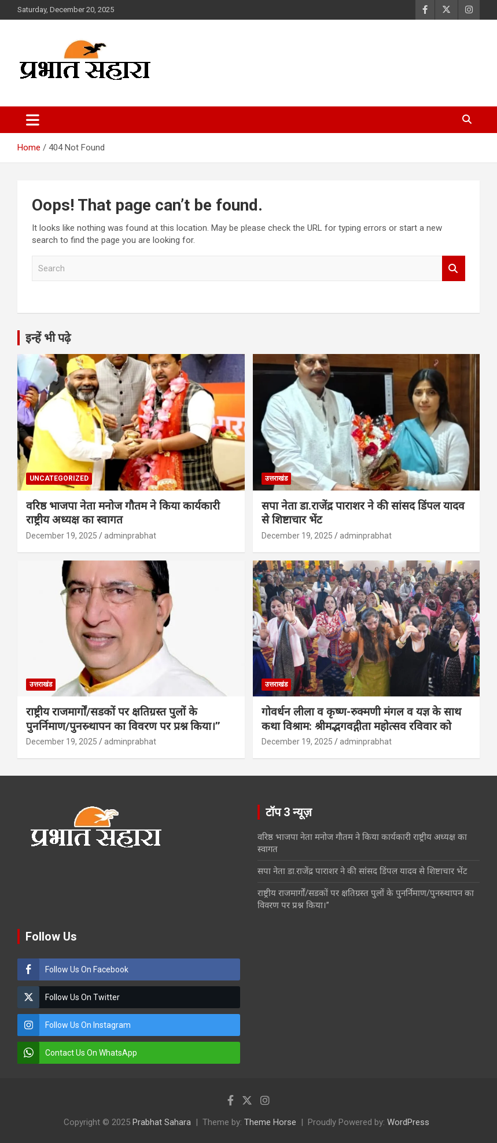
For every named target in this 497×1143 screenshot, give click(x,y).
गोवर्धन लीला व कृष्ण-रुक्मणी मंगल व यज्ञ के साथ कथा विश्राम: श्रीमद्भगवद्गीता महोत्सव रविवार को (361, 719)
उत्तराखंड (276, 478)
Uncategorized (59, 478)
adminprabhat (130, 535)
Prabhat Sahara (161, 1122)
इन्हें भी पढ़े (48, 338)
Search (453, 269)
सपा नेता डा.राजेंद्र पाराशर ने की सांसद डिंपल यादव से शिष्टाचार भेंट (362, 871)
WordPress (408, 1122)
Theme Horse (270, 1122)
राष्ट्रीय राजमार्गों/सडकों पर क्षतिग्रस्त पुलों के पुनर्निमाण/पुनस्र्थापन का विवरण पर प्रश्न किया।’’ (123, 719)
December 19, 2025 (61, 535)
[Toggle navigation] (32, 119)
